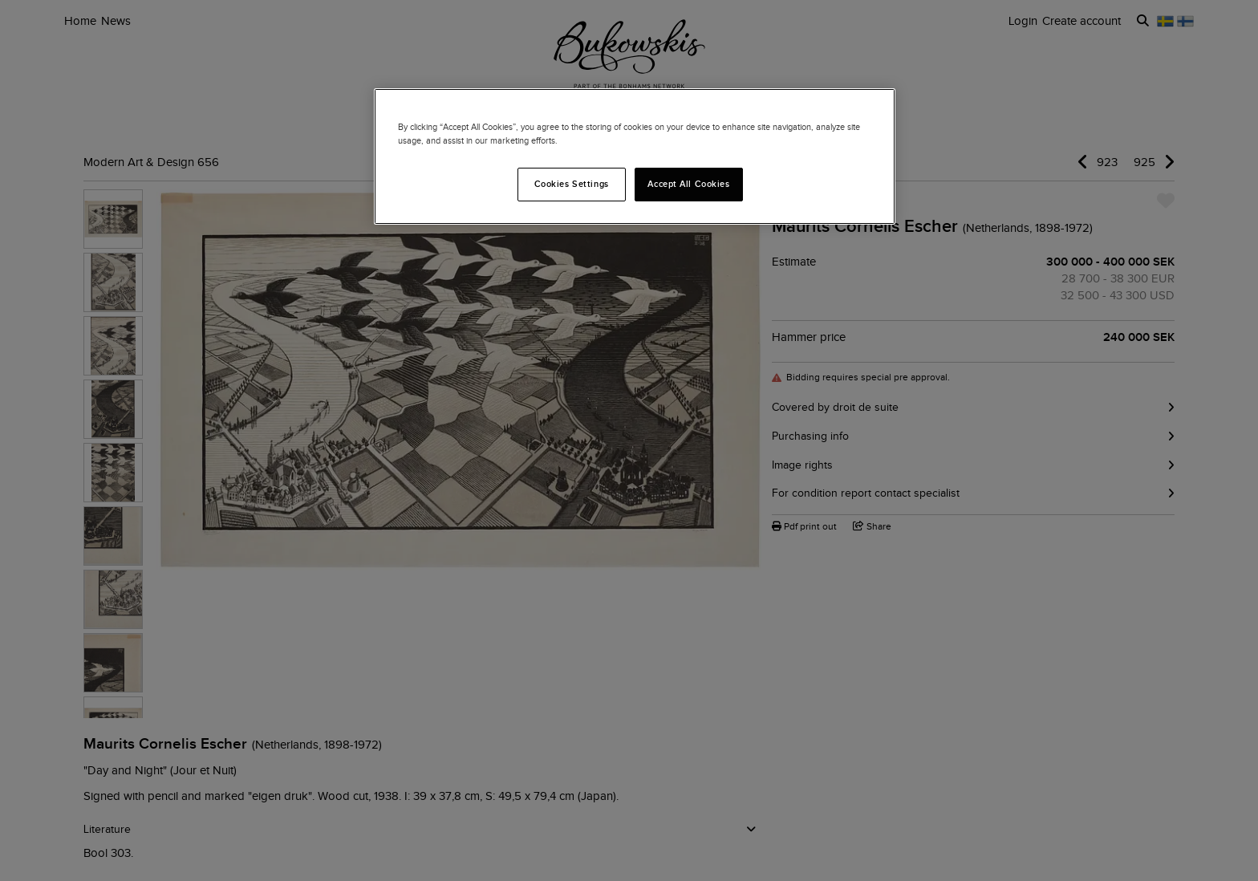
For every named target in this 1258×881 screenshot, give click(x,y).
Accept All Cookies (688, 184)
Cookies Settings (571, 184)
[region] (634, 156)
